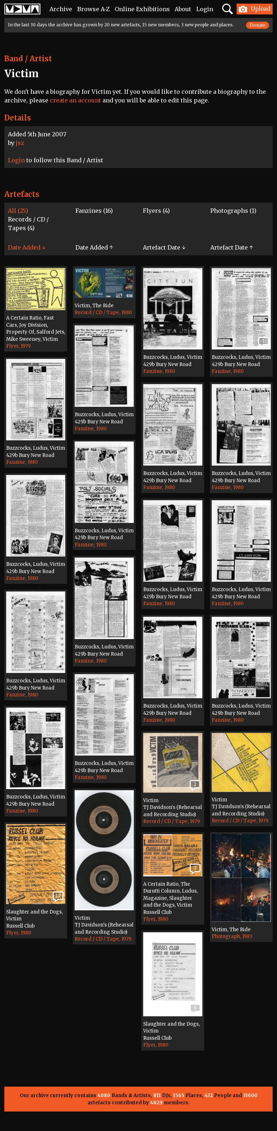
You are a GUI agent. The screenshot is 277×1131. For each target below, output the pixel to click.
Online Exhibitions (142, 9)
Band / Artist (28, 58)
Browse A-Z (93, 9)
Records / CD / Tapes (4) (28, 224)
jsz (20, 142)
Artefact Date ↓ (164, 247)
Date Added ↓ (26, 247)
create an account (75, 100)
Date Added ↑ (94, 247)
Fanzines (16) (94, 210)
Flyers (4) (156, 210)
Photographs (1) (233, 210)
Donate (257, 25)
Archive (60, 9)
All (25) (18, 210)
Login (204, 9)
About (183, 9)
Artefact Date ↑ (231, 247)
